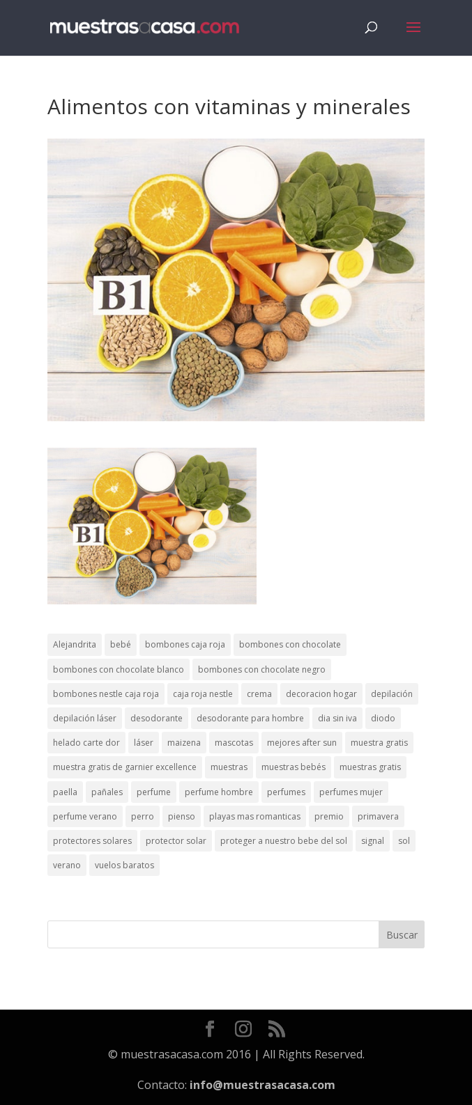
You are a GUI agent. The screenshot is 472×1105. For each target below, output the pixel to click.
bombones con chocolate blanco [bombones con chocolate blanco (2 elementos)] (118, 669)
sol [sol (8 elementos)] (404, 841)
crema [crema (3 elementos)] (259, 694)
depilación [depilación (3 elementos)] (392, 694)
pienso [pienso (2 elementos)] (181, 816)
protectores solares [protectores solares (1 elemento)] (92, 841)
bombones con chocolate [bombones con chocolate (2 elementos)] (290, 644)
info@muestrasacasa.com (262, 1084)
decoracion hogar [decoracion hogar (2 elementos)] (321, 694)
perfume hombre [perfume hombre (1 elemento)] (219, 792)
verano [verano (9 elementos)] (67, 865)
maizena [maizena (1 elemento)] (184, 743)
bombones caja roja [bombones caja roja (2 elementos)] (185, 644)
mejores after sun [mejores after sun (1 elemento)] (302, 743)
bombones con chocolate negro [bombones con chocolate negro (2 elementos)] (262, 669)
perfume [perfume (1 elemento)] (154, 792)
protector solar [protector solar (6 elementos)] (176, 841)
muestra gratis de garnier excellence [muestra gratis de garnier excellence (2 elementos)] (125, 767)
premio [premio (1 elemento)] (329, 816)
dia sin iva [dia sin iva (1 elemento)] (337, 718)
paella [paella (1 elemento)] (65, 792)
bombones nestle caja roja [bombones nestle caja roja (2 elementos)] (106, 694)
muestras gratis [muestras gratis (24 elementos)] (370, 767)
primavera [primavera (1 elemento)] (378, 816)
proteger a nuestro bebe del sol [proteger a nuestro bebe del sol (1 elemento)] (283, 841)
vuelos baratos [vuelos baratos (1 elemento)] (124, 865)
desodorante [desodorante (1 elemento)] (156, 718)
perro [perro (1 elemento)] (142, 816)
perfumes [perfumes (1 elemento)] (286, 792)
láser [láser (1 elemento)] (143, 743)
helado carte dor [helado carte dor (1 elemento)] (86, 743)
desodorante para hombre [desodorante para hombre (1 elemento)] (250, 718)
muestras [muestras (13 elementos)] (229, 767)
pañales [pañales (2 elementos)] (107, 792)
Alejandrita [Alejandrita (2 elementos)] (74, 644)
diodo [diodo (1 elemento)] (383, 718)
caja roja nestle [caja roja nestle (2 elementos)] (203, 694)
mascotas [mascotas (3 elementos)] (234, 743)
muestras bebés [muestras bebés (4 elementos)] (293, 767)
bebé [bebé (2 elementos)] (120, 644)
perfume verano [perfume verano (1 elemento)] (85, 816)
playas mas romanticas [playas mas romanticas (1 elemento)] (254, 816)
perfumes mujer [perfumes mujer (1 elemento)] (351, 792)
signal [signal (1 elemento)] (372, 841)
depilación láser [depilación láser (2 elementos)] (84, 718)
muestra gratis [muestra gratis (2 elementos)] (379, 743)
